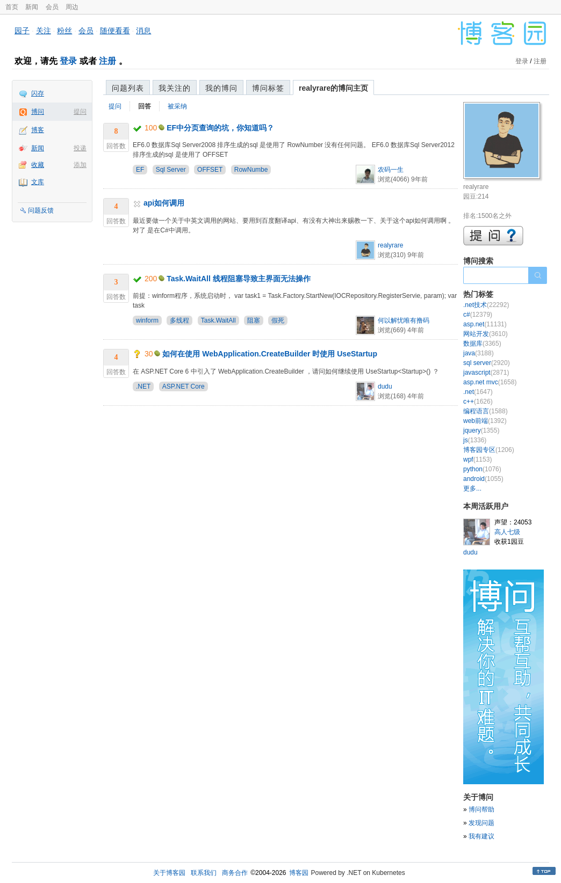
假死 (277, 320)
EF (140, 169)
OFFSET (209, 169)
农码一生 (391, 169)
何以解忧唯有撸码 (403, 320)
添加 (80, 165)
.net (478, 392)
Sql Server (171, 169)
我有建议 (481, 836)
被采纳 (177, 106)
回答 (144, 106)
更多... (472, 488)
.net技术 (486, 305)
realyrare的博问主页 (333, 88)
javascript (486, 372)
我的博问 (221, 88)
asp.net (485, 324)
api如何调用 (163, 203)
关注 (43, 30)
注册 (107, 60)
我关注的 (175, 88)
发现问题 (481, 823)
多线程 (179, 320)
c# (477, 314)
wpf (477, 459)
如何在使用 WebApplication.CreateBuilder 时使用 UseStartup (269, 353)
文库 (37, 182)
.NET (143, 386)
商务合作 (235, 873)
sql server (486, 363)
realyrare (390, 245)
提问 (80, 111)
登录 (68, 60)
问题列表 (128, 88)
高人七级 (507, 532)
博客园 (298, 873)
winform (147, 320)
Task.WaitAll (218, 320)
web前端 (485, 421)
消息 (143, 30)
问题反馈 (41, 210)
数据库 (482, 343)
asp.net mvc (489, 382)
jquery (481, 430)
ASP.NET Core (183, 386)
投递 (80, 148)
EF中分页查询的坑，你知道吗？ (220, 127)
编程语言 (485, 411)
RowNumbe (251, 169)
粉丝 (64, 30)
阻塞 (253, 320)
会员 (52, 7)
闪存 (37, 93)
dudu (385, 386)
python (482, 469)
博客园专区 (488, 450)
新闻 (31, 7)
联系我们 (204, 873)
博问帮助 (481, 809)
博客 (37, 130)
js (474, 440)
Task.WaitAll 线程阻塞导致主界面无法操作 (239, 278)
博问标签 (268, 88)
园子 (22, 30)
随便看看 (115, 30)
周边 (72, 7)
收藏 (37, 165)
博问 (37, 111)
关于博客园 (169, 873)
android (483, 479)
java (478, 353)
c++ (478, 401)
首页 (11, 7)
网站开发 (485, 334)
